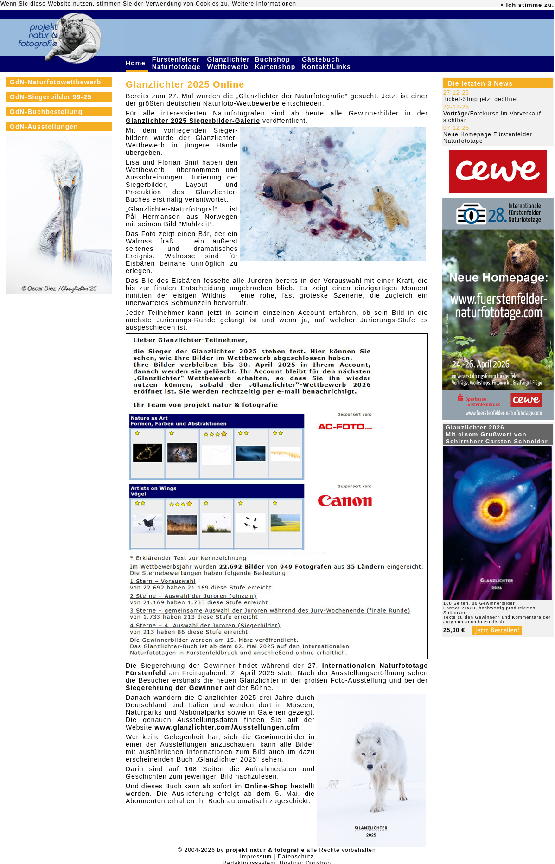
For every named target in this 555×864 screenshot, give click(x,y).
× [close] (502, 5)
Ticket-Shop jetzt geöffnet (480, 99)
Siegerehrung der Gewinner (174, 687)
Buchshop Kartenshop (276, 63)
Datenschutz (296, 856)
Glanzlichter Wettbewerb (228, 63)
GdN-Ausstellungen (44, 126)
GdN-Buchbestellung (46, 111)
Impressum (256, 856)
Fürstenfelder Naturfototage (177, 63)
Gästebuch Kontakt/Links (327, 63)
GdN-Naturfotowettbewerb (55, 82)
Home (137, 63)
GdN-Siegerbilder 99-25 (51, 97)
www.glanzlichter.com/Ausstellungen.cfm (227, 727)
